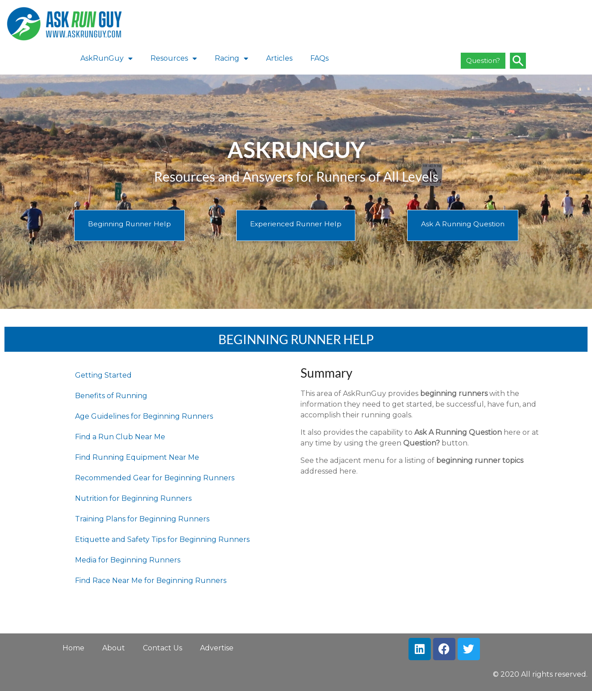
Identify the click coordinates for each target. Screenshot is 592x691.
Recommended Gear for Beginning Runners (154, 478)
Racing (231, 58)
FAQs (319, 58)
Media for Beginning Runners (127, 560)
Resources (173, 58)
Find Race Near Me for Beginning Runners (150, 580)
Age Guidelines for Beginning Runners (144, 416)
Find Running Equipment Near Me (137, 457)
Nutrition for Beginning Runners (133, 498)
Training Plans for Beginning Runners (142, 519)
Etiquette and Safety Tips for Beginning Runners (162, 539)
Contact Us (162, 648)
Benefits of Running (111, 395)
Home (73, 648)
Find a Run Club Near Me (120, 437)
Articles (279, 58)
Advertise (216, 648)
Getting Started (103, 375)
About (113, 648)
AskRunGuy (106, 58)
